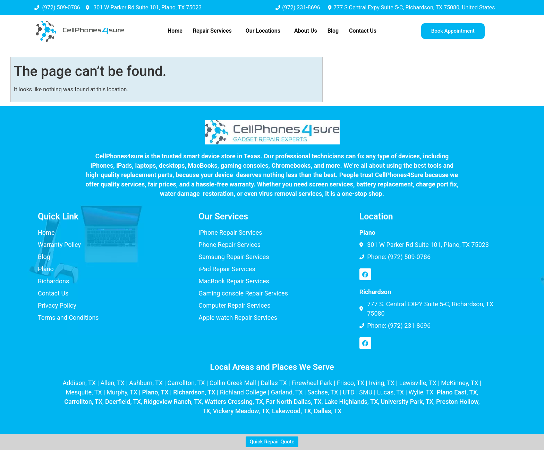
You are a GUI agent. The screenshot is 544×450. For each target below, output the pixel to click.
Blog (333, 30)
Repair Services (212, 30)
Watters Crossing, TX (234, 401)
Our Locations (263, 30)
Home (175, 30)
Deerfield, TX (123, 401)
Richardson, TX (194, 392)
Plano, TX (155, 392)
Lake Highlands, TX (351, 401)
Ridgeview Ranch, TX (173, 401)
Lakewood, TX (291, 411)
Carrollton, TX (83, 401)
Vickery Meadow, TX (241, 411)
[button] (214, 31)
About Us (305, 30)
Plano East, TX (457, 392)
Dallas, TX (328, 411)
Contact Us (362, 30)
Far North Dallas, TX (293, 401)
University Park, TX (407, 401)
